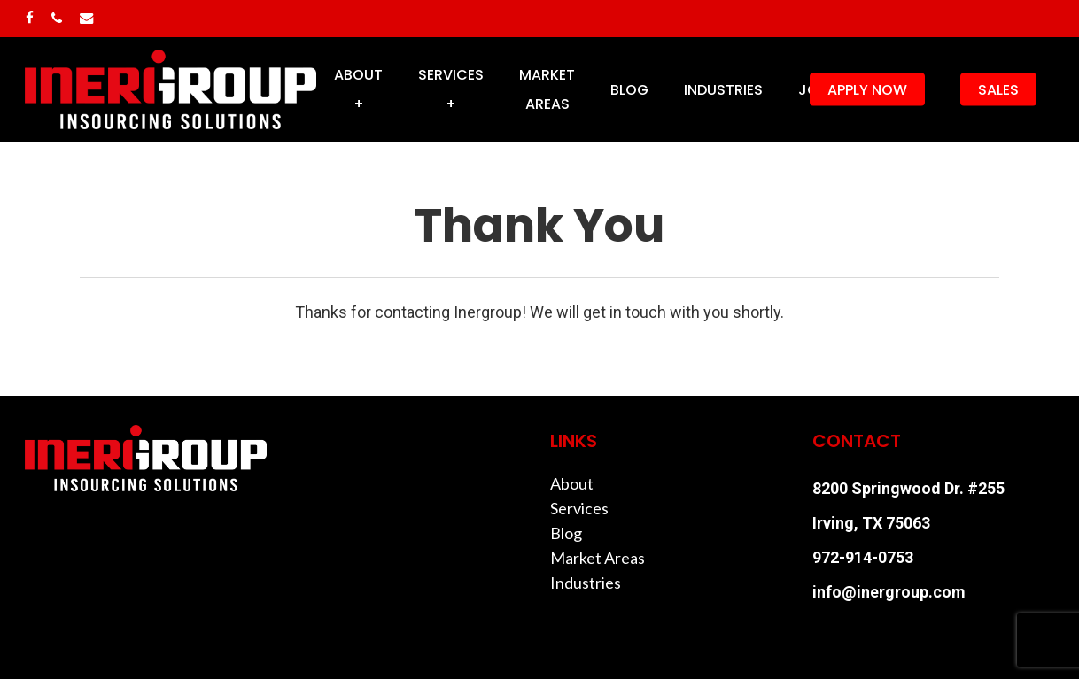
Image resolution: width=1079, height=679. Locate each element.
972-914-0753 (862, 557)
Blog (566, 533)
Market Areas (597, 558)
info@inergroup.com (889, 592)
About (572, 483)
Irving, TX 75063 (871, 522)
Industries (585, 582)
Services (579, 508)
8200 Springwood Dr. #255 (908, 488)
